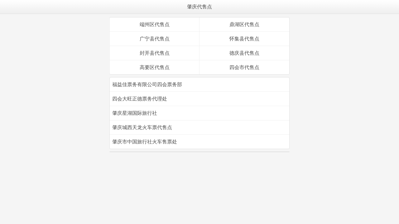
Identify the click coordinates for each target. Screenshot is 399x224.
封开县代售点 (155, 53)
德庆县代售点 (244, 53)
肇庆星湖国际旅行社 (134, 113)
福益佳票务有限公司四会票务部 (147, 84)
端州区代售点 (155, 24)
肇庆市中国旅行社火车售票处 (144, 141)
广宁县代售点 (155, 38)
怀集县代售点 (244, 38)
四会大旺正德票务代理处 (139, 98)
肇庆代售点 (199, 6)
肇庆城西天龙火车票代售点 (142, 127)
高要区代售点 (155, 67)
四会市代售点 (244, 67)
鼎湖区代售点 (244, 24)
